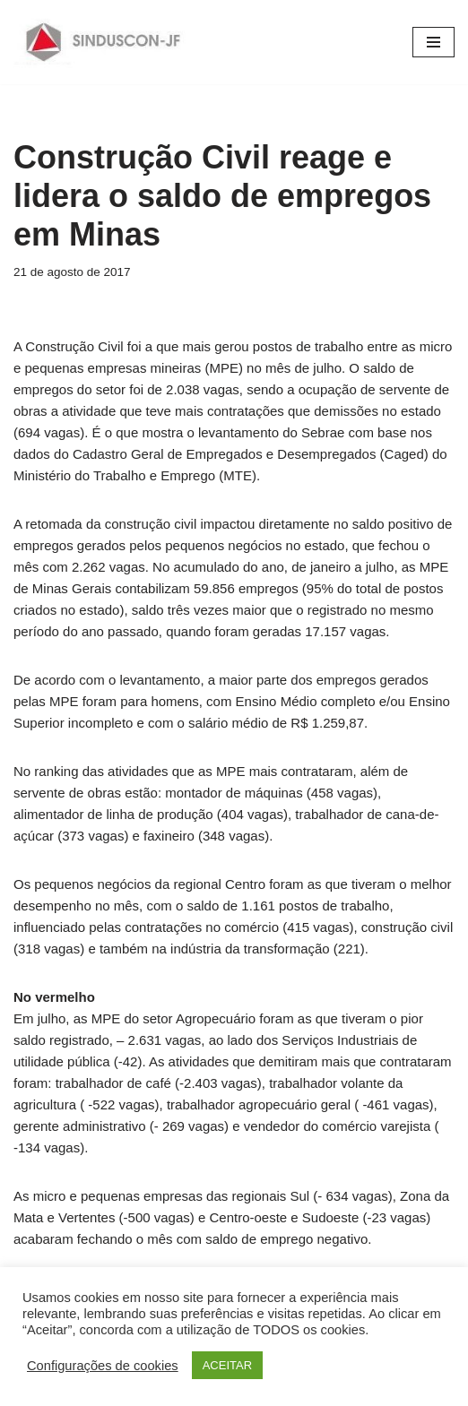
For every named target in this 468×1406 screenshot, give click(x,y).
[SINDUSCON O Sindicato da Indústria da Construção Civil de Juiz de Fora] (103, 42)
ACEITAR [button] (227, 1365)
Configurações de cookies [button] (102, 1366)
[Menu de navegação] (433, 42)
